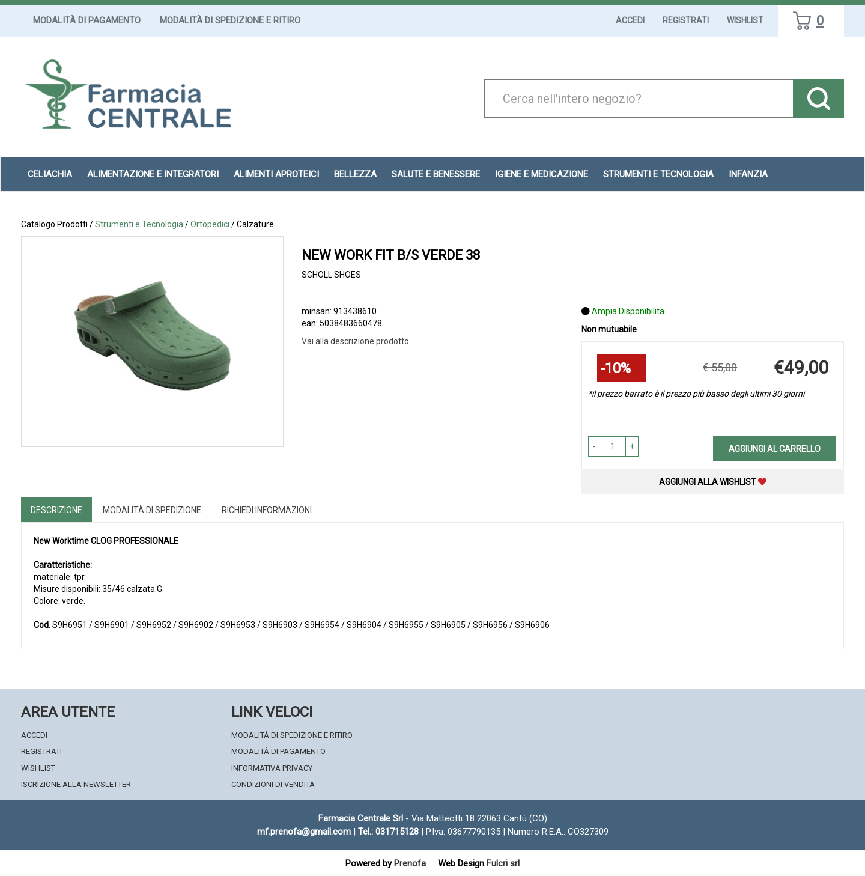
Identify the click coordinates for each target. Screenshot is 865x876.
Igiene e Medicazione (541, 174)
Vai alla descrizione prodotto (355, 341)
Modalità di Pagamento (87, 20)
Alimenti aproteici (276, 174)
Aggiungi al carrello (775, 449)
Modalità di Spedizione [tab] (152, 510)
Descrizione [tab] (56, 510)
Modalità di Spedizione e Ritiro (230, 20)
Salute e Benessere (436, 174)
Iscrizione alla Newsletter (76, 784)
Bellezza (355, 174)
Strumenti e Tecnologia (658, 174)
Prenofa (410, 863)
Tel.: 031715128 (388, 831)
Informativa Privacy (271, 768)
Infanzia (748, 174)
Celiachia (50, 174)
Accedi (630, 20)
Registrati (686, 20)
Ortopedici (209, 224)
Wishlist (745, 20)
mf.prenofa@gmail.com (304, 831)
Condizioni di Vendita (273, 784)
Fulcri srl (503, 863)
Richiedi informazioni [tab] (267, 510)
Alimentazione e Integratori (153, 174)
